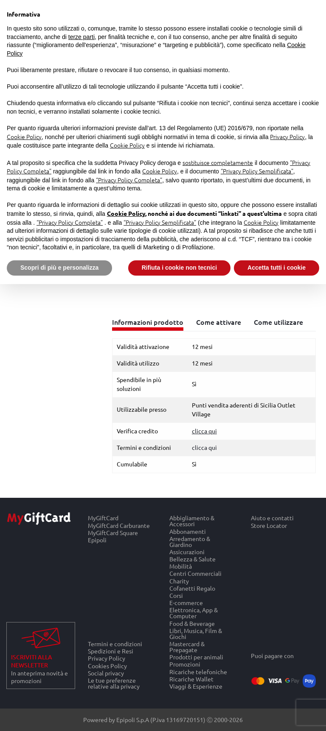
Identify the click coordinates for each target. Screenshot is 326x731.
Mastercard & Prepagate (187, 646)
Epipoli (97, 540)
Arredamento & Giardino (189, 541)
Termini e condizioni (115, 643)
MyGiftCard (103, 518)
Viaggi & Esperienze (195, 686)
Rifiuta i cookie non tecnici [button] (179, 267)
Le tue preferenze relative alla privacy (114, 683)
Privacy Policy (106, 658)
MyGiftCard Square (113, 532)
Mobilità (180, 566)
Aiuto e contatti (272, 518)
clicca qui (204, 448)
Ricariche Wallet (191, 679)
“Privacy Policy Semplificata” (257, 171)
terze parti (81, 36)
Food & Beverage (192, 623)
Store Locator (269, 525)
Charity (179, 580)
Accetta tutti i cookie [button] (276, 267)
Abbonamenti (187, 531)
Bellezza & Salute (192, 559)
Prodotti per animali (196, 657)
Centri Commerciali (195, 573)
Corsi (176, 595)
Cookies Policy (107, 665)
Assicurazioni (187, 551)
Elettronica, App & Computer (193, 612)
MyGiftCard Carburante (119, 525)
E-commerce (186, 602)
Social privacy (106, 673)
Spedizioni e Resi (110, 651)
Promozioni (184, 664)
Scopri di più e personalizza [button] (59, 267)
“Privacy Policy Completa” (129, 180)
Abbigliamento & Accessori (191, 521)
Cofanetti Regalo (192, 588)
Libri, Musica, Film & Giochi (195, 633)
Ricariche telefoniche (198, 671)
